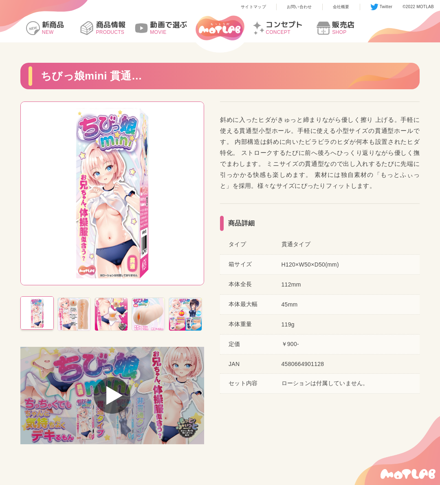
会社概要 (341, 6)
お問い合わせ (299, 6)
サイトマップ (253, 6)
